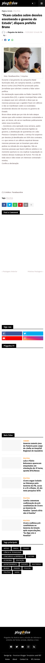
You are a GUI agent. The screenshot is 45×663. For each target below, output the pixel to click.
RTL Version (35, 659)
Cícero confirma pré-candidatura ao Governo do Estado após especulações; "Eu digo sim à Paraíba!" (32, 529)
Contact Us (24, 659)
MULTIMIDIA (36, 564)
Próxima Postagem (35, 272)
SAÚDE (17, 572)
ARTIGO (6, 548)
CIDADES (26, 548)
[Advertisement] (22, 298)
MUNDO (6, 568)
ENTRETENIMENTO (10, 564)
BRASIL (16, 548)
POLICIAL (27, 568)
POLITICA (16, 11)
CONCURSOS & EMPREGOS (13, 556)
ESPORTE (24, 564)
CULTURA (31, 556)
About (15, 659)
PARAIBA (17, 568)
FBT (39, 655)
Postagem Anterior (10, 272)
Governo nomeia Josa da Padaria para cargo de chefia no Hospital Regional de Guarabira (33, 447)
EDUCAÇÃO (20, 560)
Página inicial (7, 11)
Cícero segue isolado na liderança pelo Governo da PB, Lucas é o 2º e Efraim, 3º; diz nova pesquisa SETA (32, 486)
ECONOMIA (8, 560)
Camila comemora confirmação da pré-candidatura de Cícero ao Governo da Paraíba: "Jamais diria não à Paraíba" (33, 506)
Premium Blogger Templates (24, 655)
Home (7, 659)
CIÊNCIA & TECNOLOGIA (12, 552)
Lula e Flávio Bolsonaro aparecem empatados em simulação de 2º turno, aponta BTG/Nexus (33, 466)
